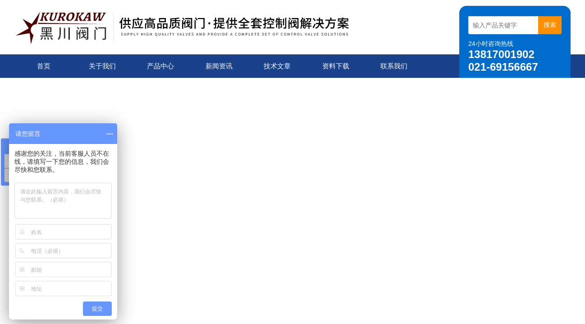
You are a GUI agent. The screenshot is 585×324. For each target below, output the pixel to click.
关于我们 (102, 66)
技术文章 (277, 66)
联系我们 (393, 66)
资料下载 (335, 66)
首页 (43, 66)
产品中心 (160, 66)
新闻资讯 (219, 66)
